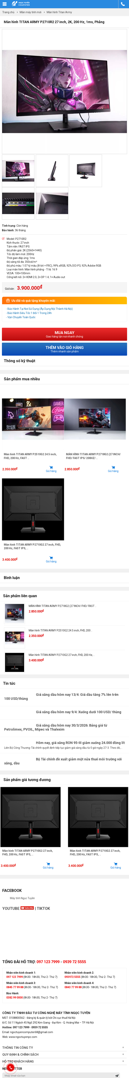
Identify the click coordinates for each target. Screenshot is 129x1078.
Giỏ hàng (51, 469)
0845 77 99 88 (14, 988)
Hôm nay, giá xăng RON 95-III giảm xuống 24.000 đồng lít (80, 744)
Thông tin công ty (17, 1049)
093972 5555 (72, 978)
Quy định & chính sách (20, 1056)
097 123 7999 (48, 963)
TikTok (43, 910)
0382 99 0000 (14, 998)
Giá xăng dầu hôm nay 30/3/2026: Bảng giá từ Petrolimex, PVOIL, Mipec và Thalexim (55, 728)
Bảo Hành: (12, 994)
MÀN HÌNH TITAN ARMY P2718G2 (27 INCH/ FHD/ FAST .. (62, 606)
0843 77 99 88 (73, 988)
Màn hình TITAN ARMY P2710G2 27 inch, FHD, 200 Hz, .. (62, 655)
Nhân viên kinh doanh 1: (21, 974)
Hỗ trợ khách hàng (18, 1063)
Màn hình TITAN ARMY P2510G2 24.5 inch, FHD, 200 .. (60, 631)
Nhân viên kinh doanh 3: (21, 984)
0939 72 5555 (74, 963)
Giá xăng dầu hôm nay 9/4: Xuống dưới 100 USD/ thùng (78, 713)
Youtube (18, 910)
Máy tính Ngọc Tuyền (22, 899)
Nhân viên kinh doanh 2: (79, 974)
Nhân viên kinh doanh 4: (79, 984)
